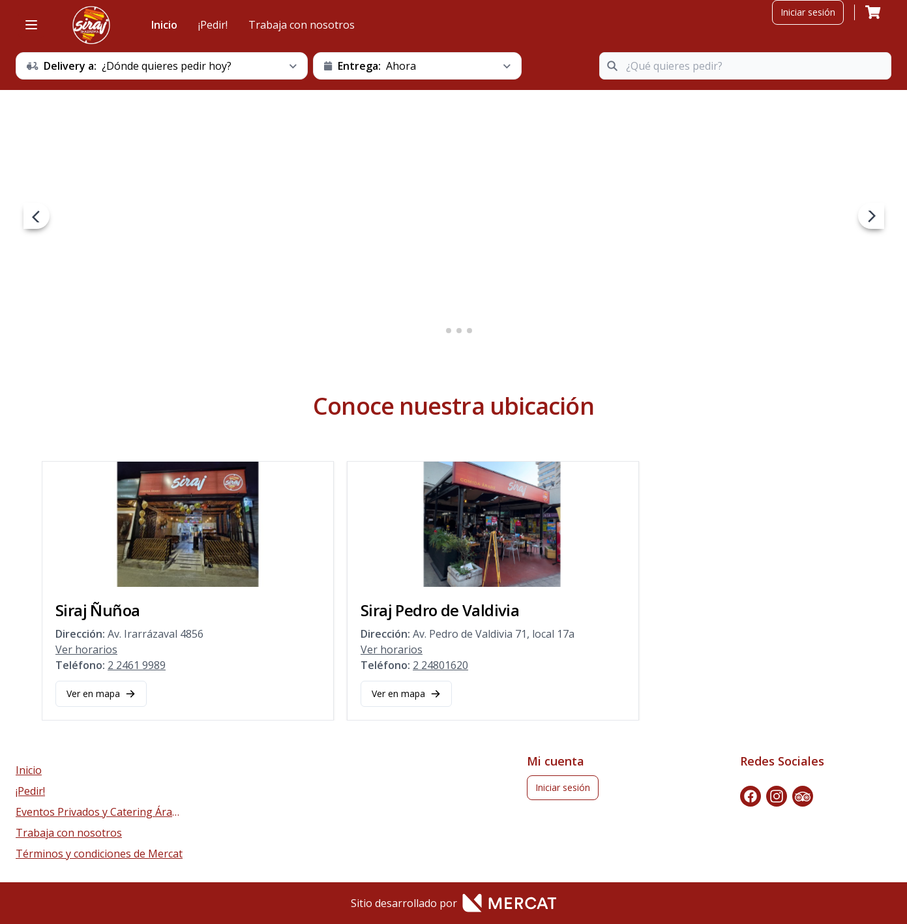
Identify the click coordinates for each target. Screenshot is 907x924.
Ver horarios (86, 649)
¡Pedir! (213, 25)
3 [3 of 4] (459, 330)
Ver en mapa (101, 693)
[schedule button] (162, 66)
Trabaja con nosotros (301, 25)
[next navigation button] (871, 216)
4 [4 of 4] (469, 330)
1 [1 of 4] (438, 330)
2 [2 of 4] (448, 330)
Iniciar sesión (808, 12)
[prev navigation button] (36, 216)
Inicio (164, 25)
